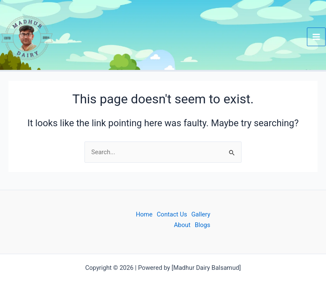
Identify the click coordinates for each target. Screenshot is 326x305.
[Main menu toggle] (316, 37)
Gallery (201, 214)
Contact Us (172, 214)
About (182, 225)
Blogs (203, 225)
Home (144, 214)
